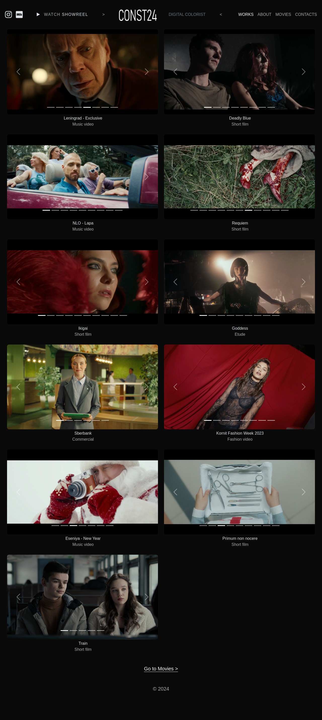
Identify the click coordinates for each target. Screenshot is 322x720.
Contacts (306, 14)
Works (245, 14)
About (264, 14)
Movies (283, 14)
